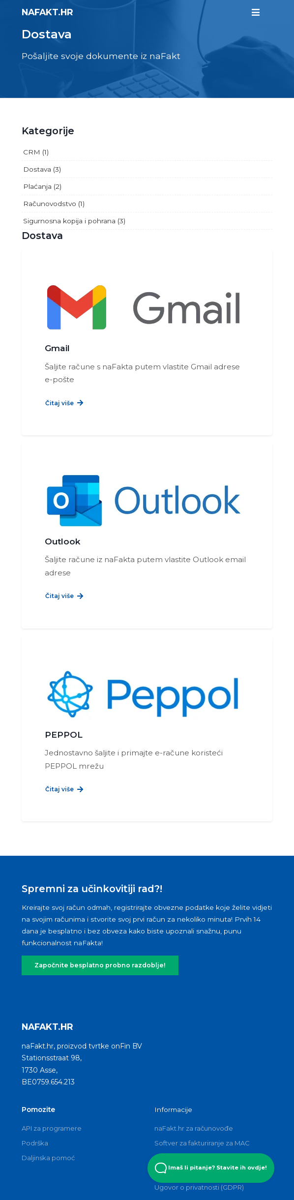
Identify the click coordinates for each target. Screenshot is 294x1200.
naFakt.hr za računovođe (193, 1083)
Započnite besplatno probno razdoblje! (92, 920)
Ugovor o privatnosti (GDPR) (199, 1142)
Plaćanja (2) (42, 186)
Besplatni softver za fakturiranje (204, 1112)
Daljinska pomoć (48, 1112)
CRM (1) (36, 152)
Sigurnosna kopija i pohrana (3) (74, 221)
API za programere (52, 1083)
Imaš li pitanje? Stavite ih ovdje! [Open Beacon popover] (211, 1168)
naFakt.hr (47, 11)
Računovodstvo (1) (54, 204)
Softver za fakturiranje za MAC (202, 1098)
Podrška (35, 1098)
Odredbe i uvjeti (180, 1127)
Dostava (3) (42, 169)
